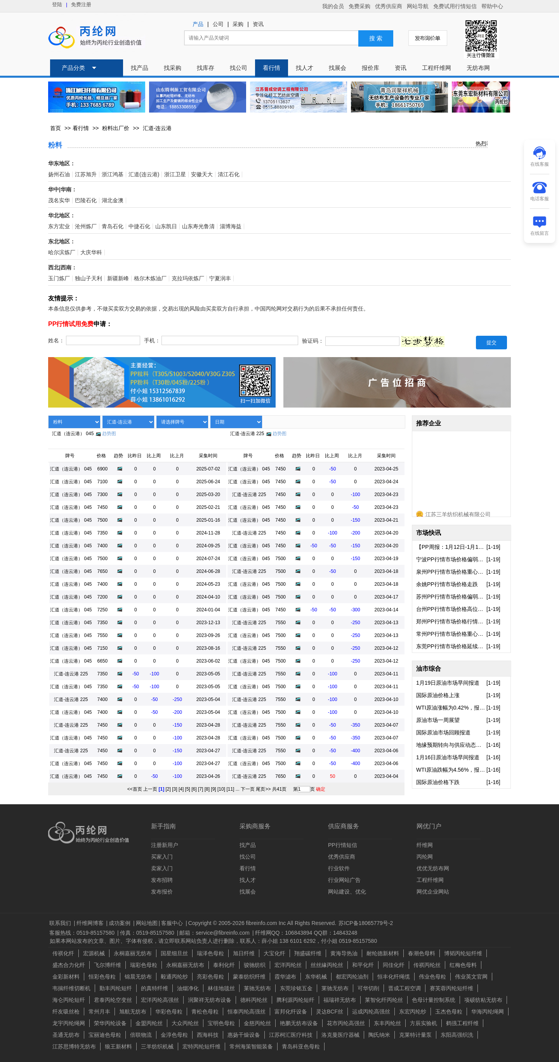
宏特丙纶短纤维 (201, 1046)
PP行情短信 (342, 845)
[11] (230, 789)
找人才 (304, 68)
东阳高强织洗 (457, 1035)
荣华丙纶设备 (110, 1023)
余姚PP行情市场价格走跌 (447, 584)
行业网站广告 (344, 880)
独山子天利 (88, 278)
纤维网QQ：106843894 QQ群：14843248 (306, 933)
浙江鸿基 (112, 174)
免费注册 (81, 4)
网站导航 (418, 6)
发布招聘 (162, 880)
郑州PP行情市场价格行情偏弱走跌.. (451, 621)
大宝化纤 (274, 953)
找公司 (238, 68)
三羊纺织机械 (157, 1046)
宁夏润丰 (220, 278)
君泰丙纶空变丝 (113, 1000)
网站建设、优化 (347, 891)
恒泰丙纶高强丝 (246, 1011)
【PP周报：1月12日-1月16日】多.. (451, 547)
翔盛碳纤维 (307, 953)
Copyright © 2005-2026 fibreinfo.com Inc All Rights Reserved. (262, 923)
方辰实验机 (423, 1023)
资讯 (258, 24)
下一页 (248, 789)
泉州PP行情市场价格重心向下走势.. (451, 572)
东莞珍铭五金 (296, 988)
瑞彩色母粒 (143, 965)
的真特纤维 (154, 988)
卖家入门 (162, 868)
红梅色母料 (463, 965)
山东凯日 (166, 226)
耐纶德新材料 (382, 953)
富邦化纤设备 (290, 1011)
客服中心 (172, 923)
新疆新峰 (118, 278)
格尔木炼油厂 (150, 278)
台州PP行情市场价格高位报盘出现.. (451, 609)
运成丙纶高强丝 (371, 1011)
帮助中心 (492, 6)
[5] (187, 789)
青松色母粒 (205, 1011)
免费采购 (359, 6)
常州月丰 (99, 1011)
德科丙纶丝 (253, 1000)
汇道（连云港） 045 (73, 433)
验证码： (313, 341)
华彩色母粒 (168, 1011)
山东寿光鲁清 (198, 226)
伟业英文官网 (471, 977)
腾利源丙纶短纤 (295, 1000)
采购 (238, 24)
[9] (213, 789)
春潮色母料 (421, 953)
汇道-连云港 (157, 128)
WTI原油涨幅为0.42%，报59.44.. (451, 708)
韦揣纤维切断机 (71, 988)
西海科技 (208, 1035)
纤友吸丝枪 (66, 1011)
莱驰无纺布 (257, 988)
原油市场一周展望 (438, 720)
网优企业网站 (433, 891)
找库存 (205, 68)
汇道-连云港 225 (247, 433)
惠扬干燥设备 (243, 1035)
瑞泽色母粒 (210, 953)
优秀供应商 (388, 6)
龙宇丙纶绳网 (68, 1023)
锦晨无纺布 (138, 977)
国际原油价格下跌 (438, 782)
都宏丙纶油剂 (352, 977)
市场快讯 (428, 532)
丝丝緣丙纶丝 (327, 965)
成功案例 (120, 923)
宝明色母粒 (221, 1023)
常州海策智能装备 (251, 1046)
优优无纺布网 (433, 868)
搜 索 (375, 38)
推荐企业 (428, 423)
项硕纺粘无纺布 (483, 1000)
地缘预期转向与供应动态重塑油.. (451, 745)
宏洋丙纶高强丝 (160, 1000)
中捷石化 (139, 226)
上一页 (150, 789)
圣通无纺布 (66, 1035)
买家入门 (162, 857)
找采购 (172, 68)
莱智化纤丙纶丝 (384, 1000)
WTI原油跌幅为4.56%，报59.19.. (451, 770)
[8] (207, 789)
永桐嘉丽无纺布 (133, 953)
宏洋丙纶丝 (288, 965)
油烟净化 (188, 988)
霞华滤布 (285, 977)
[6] (193, 789)
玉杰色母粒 (448, 1011)
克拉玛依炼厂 (188, 278)
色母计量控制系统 (433, 1000)
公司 (218, 24)
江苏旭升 (86, 174)
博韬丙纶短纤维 (463, 953)
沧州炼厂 (86, 226)
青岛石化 (112, 226)
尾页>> (263, 789)
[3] (174, 789)
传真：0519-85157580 (148, 933)
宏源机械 (94, 953)
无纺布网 (478, 68)
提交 (491, 342)
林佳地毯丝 (221, 988)
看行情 (271, 68)
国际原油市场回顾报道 (443, 732)
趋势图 (109, 433)
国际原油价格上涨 (438, 695)
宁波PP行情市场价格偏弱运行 (451, 559)
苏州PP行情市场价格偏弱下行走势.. (451, 596)
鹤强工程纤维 (462, 1023)
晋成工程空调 (404, 988)
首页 (55, 128)
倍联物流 (141, 1035)
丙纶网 (425, 857)
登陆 (57, 4)
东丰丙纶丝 (387, 1023)
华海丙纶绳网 (487, 1011)
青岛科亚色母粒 (301, 1046)
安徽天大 (202, 174)
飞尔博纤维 (107, 965)
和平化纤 (363, 965)
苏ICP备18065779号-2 (366, 923)
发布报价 (162, 891)
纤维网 (425, 845)
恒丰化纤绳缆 (393, 977)
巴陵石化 (86, 200)
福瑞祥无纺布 (339, 1000)
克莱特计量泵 (415, 1035)
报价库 (370, 68)
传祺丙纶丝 (427, 965)
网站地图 (147, 923)
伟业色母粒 (432, 977)
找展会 (337, 68)
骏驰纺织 (255, 965)
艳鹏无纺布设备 (299, 1023)
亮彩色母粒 (210, 977)
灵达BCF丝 (329, 1011)
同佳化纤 (393, 965)
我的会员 (333, 6)
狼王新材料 (118, 1046)
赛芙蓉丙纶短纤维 (451, 988)
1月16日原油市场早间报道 (447, 757)
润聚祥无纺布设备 (209, 1000)
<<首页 (134, 789)
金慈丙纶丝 (257, 1023)
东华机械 (316, 977)
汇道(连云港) (143, 174)
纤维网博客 (90, 923)
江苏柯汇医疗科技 (290, 1035)
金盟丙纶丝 (149, 1023)
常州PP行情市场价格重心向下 (451, 634)
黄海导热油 (344, 953)
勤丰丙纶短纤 (115, 988)
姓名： (56, 341)
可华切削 (368, 988)
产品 (198, 24)
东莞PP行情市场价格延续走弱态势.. (451, 646)
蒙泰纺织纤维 (249, 977)
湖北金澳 (112, 200)
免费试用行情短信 (455, 6)
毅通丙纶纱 (174, 977)
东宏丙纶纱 (412, 1011)
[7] (200, 789)
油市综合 (428, 668)
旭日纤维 (244, 953)
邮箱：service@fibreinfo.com (215, 933)
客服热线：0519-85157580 (82, 933)
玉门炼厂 (59, 278)
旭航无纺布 (132, 1011)
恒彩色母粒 (102, 977)
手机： (152, 341)
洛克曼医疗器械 (340, 1035)
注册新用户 (164, 845)
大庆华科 (91, 252)
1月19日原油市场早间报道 (447, 683)
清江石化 (229, 174)
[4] (181, 789)
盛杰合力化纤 (68, 965)
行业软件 (339, 868)
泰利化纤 (224, 965)
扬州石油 (59, 174)
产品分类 (73, 68)
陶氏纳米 (379, 1035)
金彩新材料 (66, 977)
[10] (221, 789)
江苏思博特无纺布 (74, 1046)
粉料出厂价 (115, 128)
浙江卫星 (175, 174)
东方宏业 (59, 226)
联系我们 (61, 923)
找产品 (139, 68)
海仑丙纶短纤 (68, 1000)
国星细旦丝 (174, 953)
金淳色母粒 (174, 1035)
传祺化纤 (63, 953)
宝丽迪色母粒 (105, 1035)
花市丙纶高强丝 (346, 1023)
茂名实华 (59, 200)
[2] (168, 789)
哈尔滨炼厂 (61, 252)
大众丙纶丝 (185, 1023)
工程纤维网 (436, 68)
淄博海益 (230, 226)
